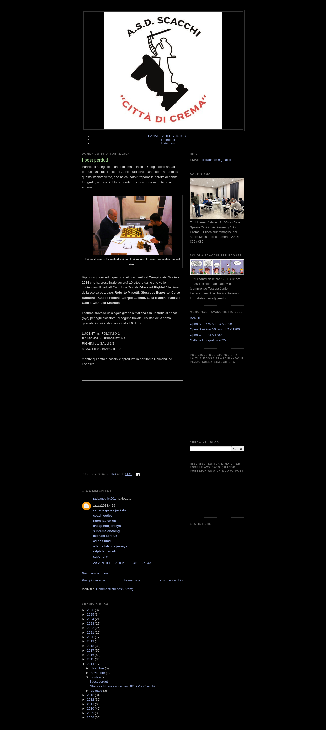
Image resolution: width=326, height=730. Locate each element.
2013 (91, 695)
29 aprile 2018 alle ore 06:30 (122, 563)
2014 (91, 663)
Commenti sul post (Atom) (114, 589)
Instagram (168, 143)
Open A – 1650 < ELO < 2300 (211, 324)
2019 (91, 641)
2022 (91, 628)
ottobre (96, 677)
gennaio (97, 690)
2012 (91, 699)
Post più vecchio (171, 580)
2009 (91, 713)
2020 (91, 637)
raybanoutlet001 (104, 498)
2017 (91, 650)
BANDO (195, 318)
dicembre (98, 668)
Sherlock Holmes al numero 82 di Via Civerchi (122, 686)
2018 (91, 646)
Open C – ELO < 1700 (206, 335)
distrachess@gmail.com (218, 160)
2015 (91, 659)
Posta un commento (96, 573)
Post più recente (93, 580)
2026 (91, 610)
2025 (91, 614)
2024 (91, 619)
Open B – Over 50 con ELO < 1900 (215, 329)
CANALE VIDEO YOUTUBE (168, 136)
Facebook (168, 140)
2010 (91, 708)
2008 (91, 717)
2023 (91, 623)
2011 (91, 704)
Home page (132, 580)
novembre (98, 673)
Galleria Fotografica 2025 (208, 340)
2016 (91, 655)
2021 (91, 632)
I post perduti (99, 681)
